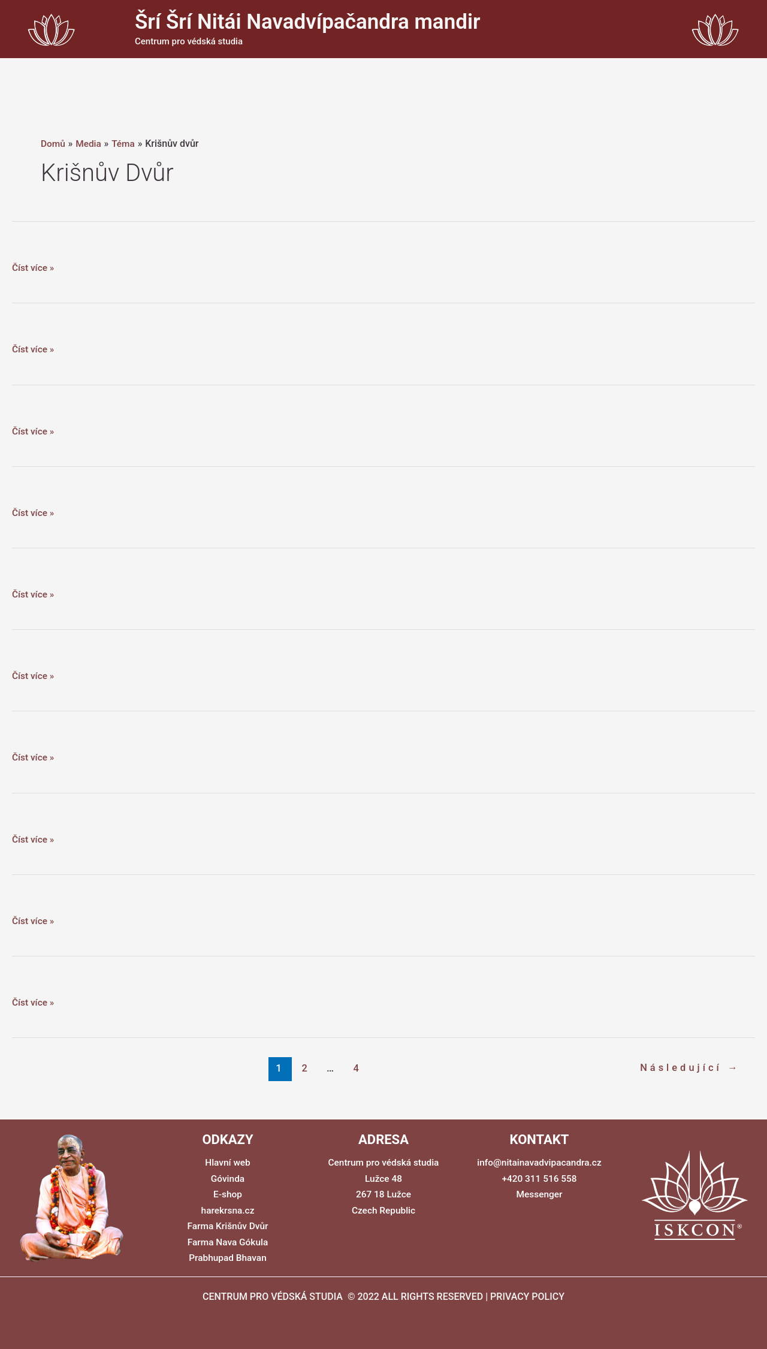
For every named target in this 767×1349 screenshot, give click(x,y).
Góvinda (227, 1178)
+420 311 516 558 (539, 1178)
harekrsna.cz (227, 1209)
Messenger (539, 1194)
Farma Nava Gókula (228, 1241)
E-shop (228, 1194)
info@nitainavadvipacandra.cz (539, 1162)
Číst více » (34, 268)
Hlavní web (227, 1162)
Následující (688, 1068)
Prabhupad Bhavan (228, 1257)
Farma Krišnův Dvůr (228, 1226)
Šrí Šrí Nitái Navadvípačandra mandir (308, 22)
